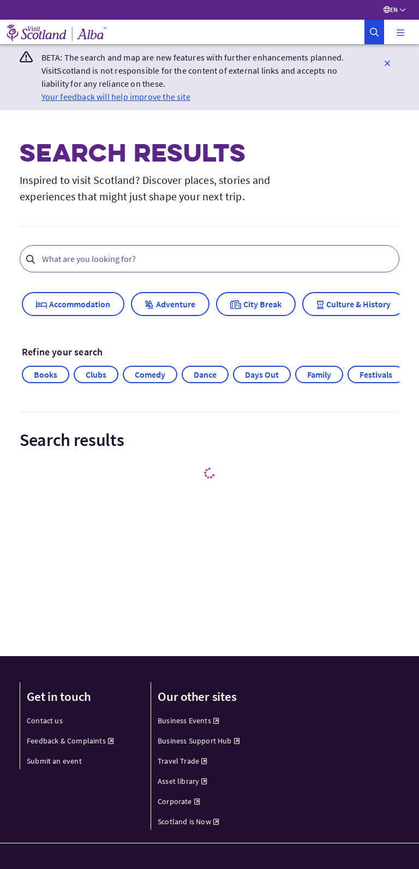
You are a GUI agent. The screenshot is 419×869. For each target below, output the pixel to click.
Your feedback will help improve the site (115, 96)
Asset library (183, 781)
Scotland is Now (188, 821)
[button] (374, 32)
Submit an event (54, 761)
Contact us (45, 720)
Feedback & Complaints (70, 741)
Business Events (188, 720)
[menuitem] (79, 721)
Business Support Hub (199, 741)
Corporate (179, 801)
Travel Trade (182, 761)
